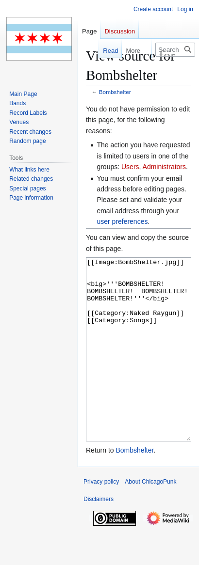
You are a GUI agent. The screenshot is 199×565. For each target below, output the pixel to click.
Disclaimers (98, 535)
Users (130, 167)
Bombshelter (115, 92)
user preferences (122, 221)
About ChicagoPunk (150, 518)
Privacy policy (101, 518)
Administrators (164, 167)
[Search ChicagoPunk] (175, 50)
